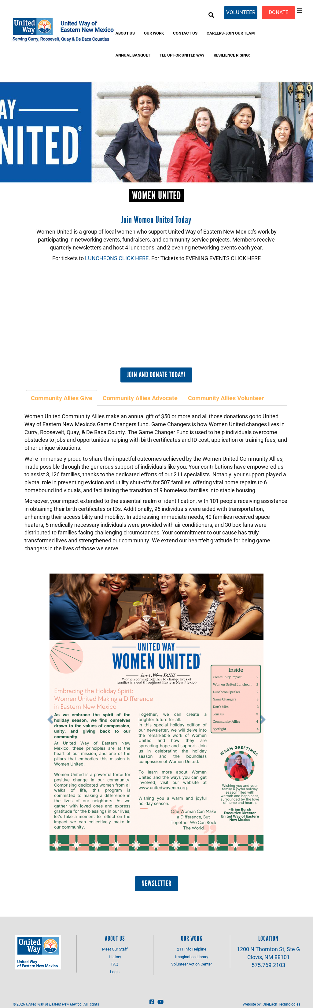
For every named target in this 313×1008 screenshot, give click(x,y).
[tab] (62, 398)
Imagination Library (191, 956)
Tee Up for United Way (182, 55)
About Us (125, 33)
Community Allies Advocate (140, 398)
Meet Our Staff (115, 949)
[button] (49, 717)
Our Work (154, 33)
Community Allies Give (61, 398)
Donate (279, 12)
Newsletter (156, 883)
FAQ (114, 964)
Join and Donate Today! (156, 374)
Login (115, 971)
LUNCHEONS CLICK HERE (117, 258)
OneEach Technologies (281, 1004)
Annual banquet (133, 55)
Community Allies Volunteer (226, 398)
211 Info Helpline (191, 949)
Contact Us (185, 33)
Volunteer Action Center (191, 964)
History (115, 956)
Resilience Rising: (232, 55)
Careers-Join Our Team (231, 33)
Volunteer (240, 12)
